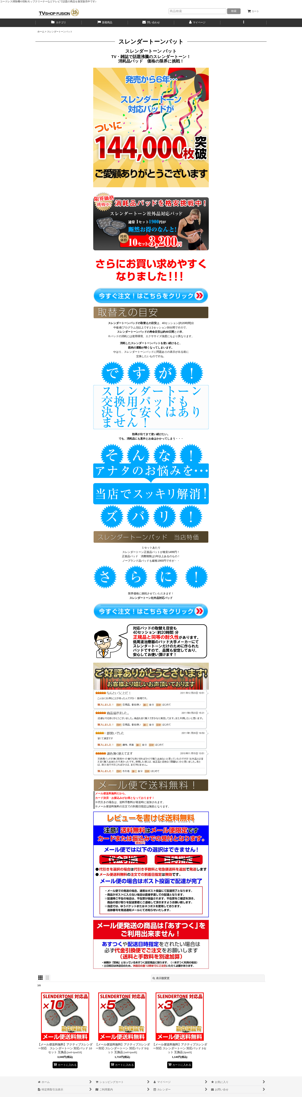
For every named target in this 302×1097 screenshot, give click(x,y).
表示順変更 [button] (161, 978)
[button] (243, 23)
